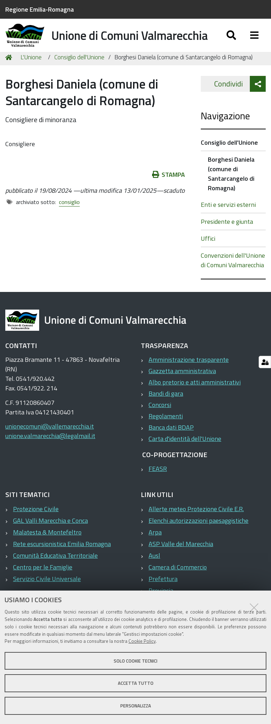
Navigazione (225, 130)
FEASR (158, 483)
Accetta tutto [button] (135, 683)
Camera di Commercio (178, 581)
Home (9, 71)
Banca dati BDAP (171, 442)
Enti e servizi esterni (228, 219)
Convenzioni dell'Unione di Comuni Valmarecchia (233, 274)
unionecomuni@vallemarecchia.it (49, 440)
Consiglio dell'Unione (79, 71)
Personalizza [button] (135, 705)
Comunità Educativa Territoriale (55, 569)
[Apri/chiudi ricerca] (231, 41)
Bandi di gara (166, 408)
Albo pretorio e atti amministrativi (195, 396)
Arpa (155, 546)
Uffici (208, 253)
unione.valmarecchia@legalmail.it (50, 450)
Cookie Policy (142, 641)
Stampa (168, 188)
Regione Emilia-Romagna (39, 9)
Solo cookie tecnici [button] (135, 660)
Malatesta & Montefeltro (47, 546)
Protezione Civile (36, 523)
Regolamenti (166, 430)
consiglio (69, 216)
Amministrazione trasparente (189, 374)
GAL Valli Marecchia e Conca (50, 534)
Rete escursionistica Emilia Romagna (62, 558)
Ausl (154, 569)
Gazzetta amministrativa (182, 385)
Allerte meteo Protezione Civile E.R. (196, 523)
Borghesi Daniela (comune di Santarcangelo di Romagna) (231, 188)
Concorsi (160, 419)
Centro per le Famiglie (42, 581)
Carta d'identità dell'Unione (185, 453)
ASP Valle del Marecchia (181, 558)
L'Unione (31, 71)
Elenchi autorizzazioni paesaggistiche (198, 534)
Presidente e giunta (227, 236)
